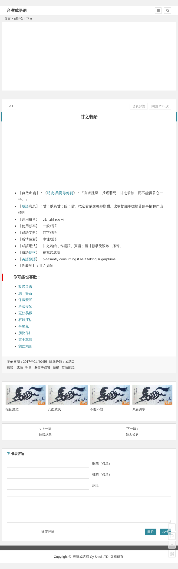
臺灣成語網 (81, 557)
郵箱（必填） (102, 474)
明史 (50, 193)
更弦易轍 (25, 313)
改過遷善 (25, 286)
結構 (32, 252)
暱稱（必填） (102, 463)
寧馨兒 (23, 326)
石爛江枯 (25, 320)
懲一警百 (25, 293)
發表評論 (138, 106)
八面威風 (54, 409)
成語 (25, 206)
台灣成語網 (16, 10)
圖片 (150, 532)
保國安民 (25, 300)
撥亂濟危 (12, 409)
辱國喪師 (25, 306)
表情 (165, 532)
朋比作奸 (25, 333)
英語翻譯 (29, 259)
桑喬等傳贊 (64, 193)
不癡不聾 (96, 409)
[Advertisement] (90, 56)
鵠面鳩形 (25, 346)
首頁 (7, 18)
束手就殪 (25, 339)
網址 (95, 485)
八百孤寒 (138, 409)
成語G (18, 18)
